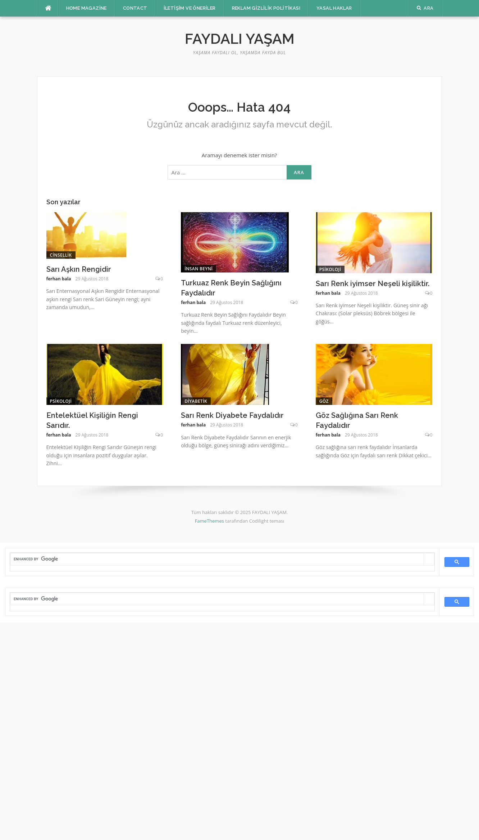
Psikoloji (330, 269)
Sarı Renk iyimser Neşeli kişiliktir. (372, 283)
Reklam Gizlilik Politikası (266, 8)
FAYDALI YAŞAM (240, 38)
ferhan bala (58, 279)
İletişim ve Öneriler (190, 8)
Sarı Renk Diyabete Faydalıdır (232, 415)
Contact (135, 8)
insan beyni (198, 269)
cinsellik (61, 255)
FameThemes (209, 521)
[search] (217, 559)
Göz (324, 401)
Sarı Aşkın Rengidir (78, 269)
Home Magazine (86, 8)
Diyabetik (195, 401)
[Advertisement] (216, 730)
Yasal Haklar (334, 8)
